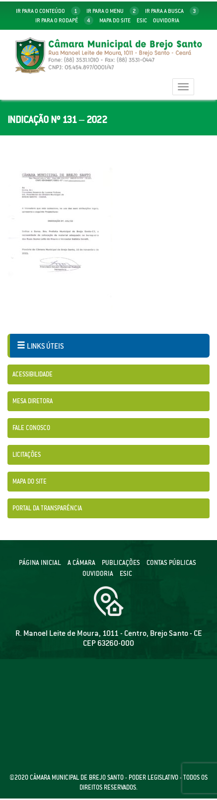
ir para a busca (172, 10)
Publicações (121, 562)
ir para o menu (112, 10)
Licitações (26, 454)
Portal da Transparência (47, 508)
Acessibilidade (32, 374)
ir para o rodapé (64, 20)
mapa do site (115, 20)
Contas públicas (171, 562)
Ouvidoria (166, 20)
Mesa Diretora (32, 401)
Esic (142, 20)
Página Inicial (40, 562)
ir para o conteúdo (48, 10)
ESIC (126, 573)
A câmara (81, 562)
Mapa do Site (29, 481)
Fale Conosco (31, 427)
